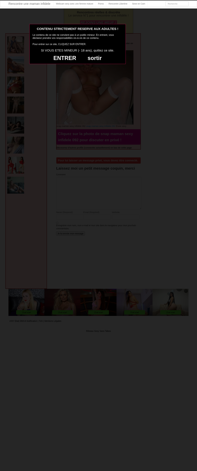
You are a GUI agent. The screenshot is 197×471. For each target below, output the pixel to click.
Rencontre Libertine (118, 3)
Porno (101, 3)
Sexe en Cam (138, 3)
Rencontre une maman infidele (29, 3)
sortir (95, 58)
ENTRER (64, 58)
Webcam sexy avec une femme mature (74, 3)
